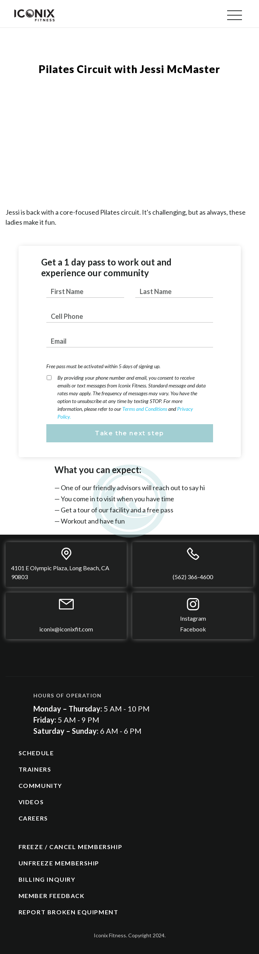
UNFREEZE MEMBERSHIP (59, 862)
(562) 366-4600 (193, 576)
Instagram (193, 618)
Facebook (193, 629)
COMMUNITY (40, 785)
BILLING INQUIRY (47, 879)
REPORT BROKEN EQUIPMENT (69, 911)
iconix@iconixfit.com (66, 629)
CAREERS (33, 818)
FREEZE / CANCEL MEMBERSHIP (71, 846)
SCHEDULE (36, 752)
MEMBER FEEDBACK (52, 895)
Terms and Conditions (145, 409)
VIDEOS (31, 801)
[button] (234, 15)
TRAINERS (35, 769)
